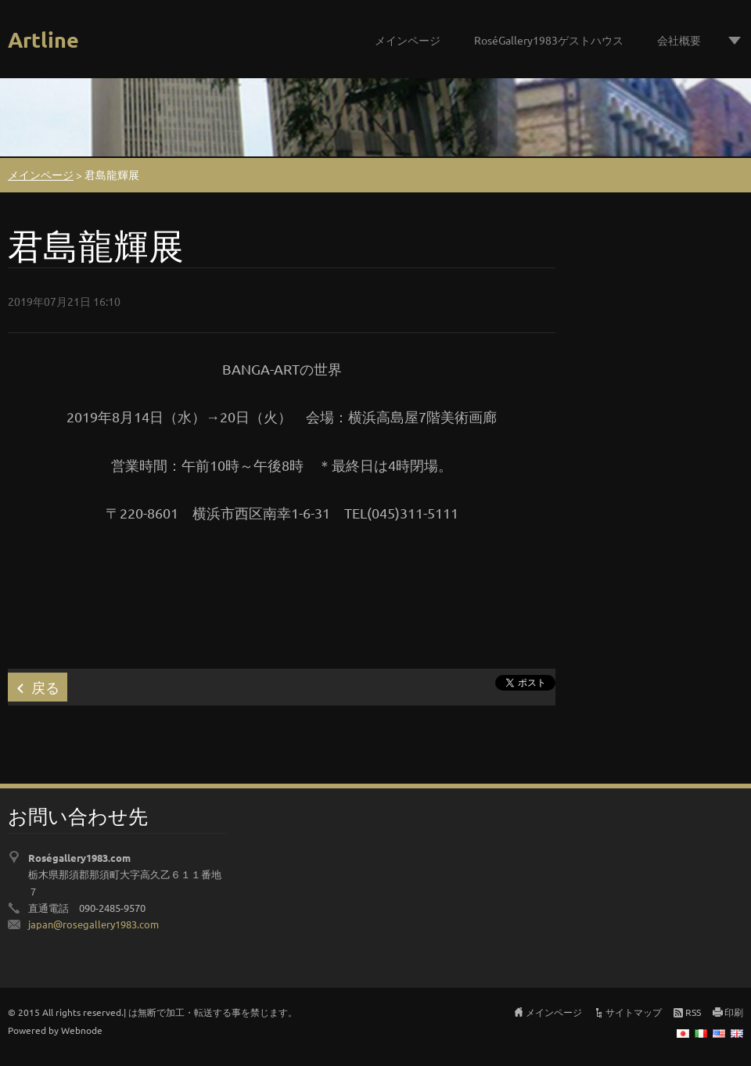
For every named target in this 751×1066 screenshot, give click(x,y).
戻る (45, 687)
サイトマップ (633, 1012)
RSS (693, 1012)
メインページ (407, 40)
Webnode (81, 1030)
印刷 (733, 1012)
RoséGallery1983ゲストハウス (548, 40)
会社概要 (679, 40)
